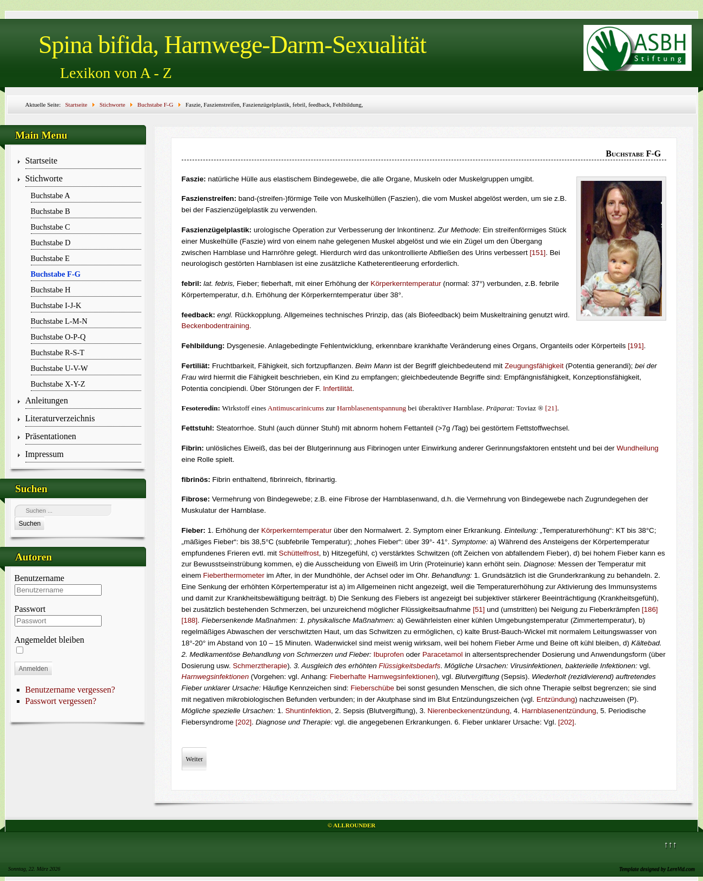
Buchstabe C (50, 227)
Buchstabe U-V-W (59, 368)
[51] (479, 609)
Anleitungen (46, 400)
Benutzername (39, 578)
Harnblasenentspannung (371, 408)
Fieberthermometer (233, 575)
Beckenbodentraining (215, 326)
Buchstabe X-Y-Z (58, 384)
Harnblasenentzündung (559, 711)
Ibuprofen (389, 654)
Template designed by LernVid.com (657, 869)
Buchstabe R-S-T (58, 352)
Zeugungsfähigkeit (534, 366)
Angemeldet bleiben (49, 639)
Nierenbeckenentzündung (469, 711)
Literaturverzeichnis (60, 418)
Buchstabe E (50, 258)
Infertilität (337, 388)
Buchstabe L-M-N (59, 321)
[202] (244, 722)
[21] (551, 408)
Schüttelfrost (299, 553)
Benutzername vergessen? (70, 689)
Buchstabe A (50, 195)
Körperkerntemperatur (405, 283)
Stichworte (44, 178)
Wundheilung (637, 448)
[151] (537, 253)
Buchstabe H (51, 289)
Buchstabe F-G (56, 274)
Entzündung (555, 699)
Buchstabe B (50, 211)
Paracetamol (442, 654)
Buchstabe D (51, 242)
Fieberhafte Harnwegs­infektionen (383, 677)
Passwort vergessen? (61, 701)
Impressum (44, 454)
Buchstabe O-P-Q (58, 336)
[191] (636, 346)
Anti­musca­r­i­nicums (296, 408)
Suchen (30, 523)
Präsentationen (50, 436)
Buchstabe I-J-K (56, 305)
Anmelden (33, 669)
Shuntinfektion (307, 711)
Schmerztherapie (260, 666)
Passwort (30, 609)
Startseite (41, 160)
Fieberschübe (372, 688)
